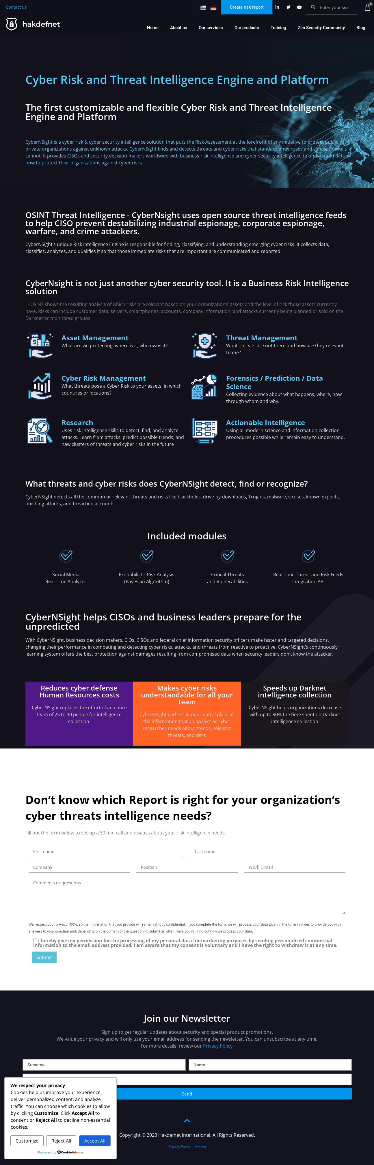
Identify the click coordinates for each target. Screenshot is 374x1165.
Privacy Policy (217, 1046)
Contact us (16, 7)
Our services (211, 27)
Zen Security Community (321, 27)
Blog (360, 27)
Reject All (61, 1141)
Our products (247, 27)
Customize (27, 1141)
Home (153, 27)
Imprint (200, 1146)
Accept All (94, 1141)
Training (278, 27)
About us (178, 27)
